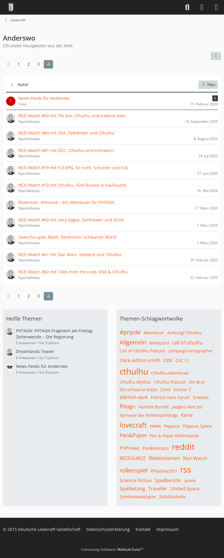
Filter (208, 84)
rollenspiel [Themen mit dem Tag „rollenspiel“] (134, 470)
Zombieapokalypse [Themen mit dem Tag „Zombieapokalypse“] (138, 496)
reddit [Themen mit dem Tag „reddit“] (183, 446)
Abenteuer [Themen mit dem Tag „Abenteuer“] (154, 332)
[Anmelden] (202, 7)
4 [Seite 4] (48, 64)
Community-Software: (112, 549)
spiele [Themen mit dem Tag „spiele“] (190, 480)
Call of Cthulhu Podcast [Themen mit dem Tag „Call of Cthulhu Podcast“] (142, 351)
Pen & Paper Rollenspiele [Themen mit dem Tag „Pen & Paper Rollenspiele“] (174, 435)
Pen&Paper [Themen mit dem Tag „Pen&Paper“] (133, 435)
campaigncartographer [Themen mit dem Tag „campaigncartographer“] (190, 351)
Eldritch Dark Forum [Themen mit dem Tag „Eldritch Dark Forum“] (170, 397)
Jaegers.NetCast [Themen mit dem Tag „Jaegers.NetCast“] (187, 407)
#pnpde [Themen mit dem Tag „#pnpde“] (130, 332)
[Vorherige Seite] (8, 64)
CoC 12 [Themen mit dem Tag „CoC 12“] (182, 360)
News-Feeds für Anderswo (41, 366)
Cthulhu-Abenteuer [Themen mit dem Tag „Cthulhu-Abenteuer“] (170, 373)
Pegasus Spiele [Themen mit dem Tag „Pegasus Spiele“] (197, 426)
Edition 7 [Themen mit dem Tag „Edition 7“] (182, 389)
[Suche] (187, 7)
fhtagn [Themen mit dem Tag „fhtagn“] (127, 406)
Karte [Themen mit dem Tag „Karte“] (187, 415)
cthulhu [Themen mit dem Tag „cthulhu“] (134, 371)
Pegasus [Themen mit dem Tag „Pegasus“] (172, 426)
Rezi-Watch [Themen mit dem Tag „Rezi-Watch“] (195, 458)
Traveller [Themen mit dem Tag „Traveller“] (157, 488)
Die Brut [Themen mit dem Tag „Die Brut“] (197, 382)
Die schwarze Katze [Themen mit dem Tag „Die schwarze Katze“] (139, 389)
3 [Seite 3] (38, 64)
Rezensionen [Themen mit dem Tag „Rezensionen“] (164, 457)
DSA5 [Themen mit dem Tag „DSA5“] (165, 389)
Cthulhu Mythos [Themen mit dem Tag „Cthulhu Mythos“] (135, 382)
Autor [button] (23, 84)
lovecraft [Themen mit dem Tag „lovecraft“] (133, 425)
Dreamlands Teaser (35, 351)
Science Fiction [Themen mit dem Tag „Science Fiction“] (136, 480)
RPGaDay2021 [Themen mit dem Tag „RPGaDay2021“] (163, 471)
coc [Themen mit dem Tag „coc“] (168, 360)
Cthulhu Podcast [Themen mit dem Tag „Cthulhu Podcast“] (170, 382)
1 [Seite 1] (19, 64)
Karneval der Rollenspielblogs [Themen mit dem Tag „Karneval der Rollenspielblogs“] (149, 415)
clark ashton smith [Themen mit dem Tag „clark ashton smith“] (140, 360)
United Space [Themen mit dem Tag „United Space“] (185, 488)
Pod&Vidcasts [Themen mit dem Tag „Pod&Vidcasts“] (156, 448)
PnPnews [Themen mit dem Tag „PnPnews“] (130, 448)
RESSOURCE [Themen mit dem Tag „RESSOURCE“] (133, 458)
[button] (216, 56)
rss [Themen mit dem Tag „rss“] (185, 469)
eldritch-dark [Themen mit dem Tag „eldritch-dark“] (134, 397)
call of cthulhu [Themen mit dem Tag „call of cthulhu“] (187, 343)
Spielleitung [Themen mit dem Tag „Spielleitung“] (132, 488)
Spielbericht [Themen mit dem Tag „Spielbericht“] (168, 480)
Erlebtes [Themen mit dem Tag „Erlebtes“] (201, 397)
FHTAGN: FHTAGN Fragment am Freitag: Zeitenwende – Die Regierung (54, 334)
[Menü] (216, 7)
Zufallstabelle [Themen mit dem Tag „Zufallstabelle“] (172, 496)
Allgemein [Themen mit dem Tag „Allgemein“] (133, 342)
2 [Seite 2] (28, 64)
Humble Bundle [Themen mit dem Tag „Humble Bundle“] (153, 407)
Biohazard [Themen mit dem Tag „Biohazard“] (159, 343)
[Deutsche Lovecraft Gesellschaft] (11, 7)
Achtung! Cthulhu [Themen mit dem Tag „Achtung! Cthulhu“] (184, 332)
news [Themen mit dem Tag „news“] (155, 426)
